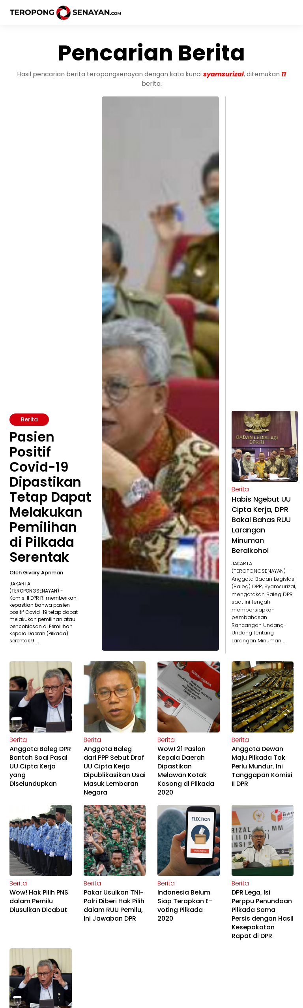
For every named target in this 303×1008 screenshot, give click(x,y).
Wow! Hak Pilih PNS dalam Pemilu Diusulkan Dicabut (39, 901)
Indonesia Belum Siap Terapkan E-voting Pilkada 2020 (184, 905)
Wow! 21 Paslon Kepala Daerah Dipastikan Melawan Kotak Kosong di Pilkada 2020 (185, 770)
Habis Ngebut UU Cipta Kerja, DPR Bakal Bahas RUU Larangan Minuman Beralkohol (261, 524)
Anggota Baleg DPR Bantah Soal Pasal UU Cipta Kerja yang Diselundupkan (40, 766)
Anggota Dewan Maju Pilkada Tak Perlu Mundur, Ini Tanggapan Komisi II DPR (262, 766)
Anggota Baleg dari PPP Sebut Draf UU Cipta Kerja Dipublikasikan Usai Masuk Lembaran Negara (115, 770)
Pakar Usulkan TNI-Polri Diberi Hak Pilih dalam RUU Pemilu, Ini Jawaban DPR (114, 905)
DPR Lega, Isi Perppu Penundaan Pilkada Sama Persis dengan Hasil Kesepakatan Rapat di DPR (263, 914)
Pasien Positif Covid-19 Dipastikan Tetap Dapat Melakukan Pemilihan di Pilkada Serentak (50, 497)
